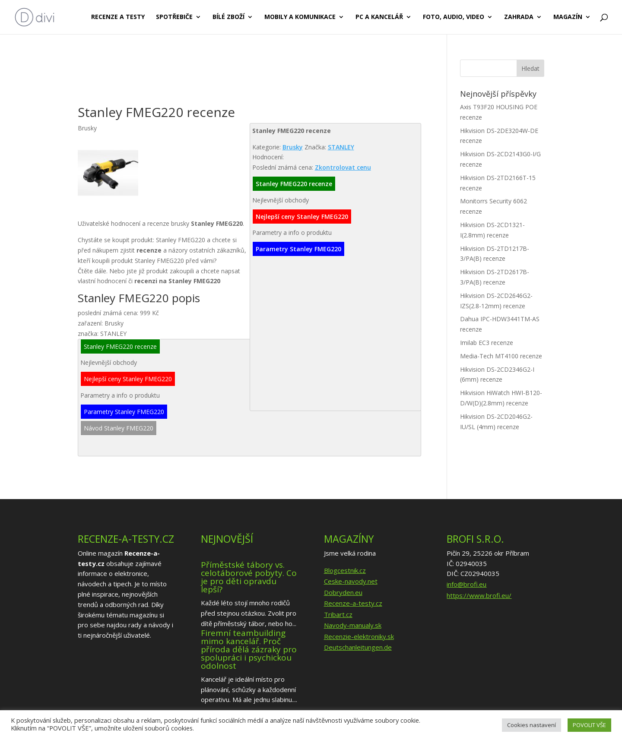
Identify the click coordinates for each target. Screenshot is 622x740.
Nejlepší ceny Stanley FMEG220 (302, 216)
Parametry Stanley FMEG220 (298, 249)
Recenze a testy (118, 17)
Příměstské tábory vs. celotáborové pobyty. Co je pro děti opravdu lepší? (249, 577)
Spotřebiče (174, 17)
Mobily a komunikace (300, 17)
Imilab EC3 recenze (486, 342)
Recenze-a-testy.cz (353, 603)
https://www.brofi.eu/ (479, 595)
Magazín (567, 17)
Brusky (292, 147)
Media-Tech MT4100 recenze (501, 356)
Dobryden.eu (343, 592)
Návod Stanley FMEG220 (118, 428)
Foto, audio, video (453, 17)
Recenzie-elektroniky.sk (359, 636)
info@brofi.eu (466, 584)
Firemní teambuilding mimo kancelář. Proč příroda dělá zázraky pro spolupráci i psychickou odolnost (249, 649)
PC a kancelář (379, 17)
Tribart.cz (338, 614)
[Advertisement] (235, 81)
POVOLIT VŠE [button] (589, 725)
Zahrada (518, 17)
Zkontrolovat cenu (343, 167)
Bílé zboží (228, 17)
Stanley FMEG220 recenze (294, 184)
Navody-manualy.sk (352, 625)
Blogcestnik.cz (345, 570)
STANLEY (341, 147)
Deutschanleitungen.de (358, 647)
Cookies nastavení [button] (531, 725)
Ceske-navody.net (351, 581)
